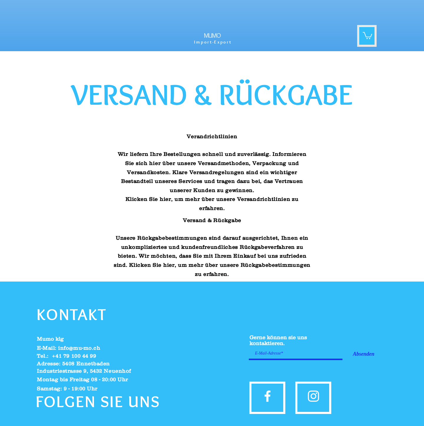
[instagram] (313, 396)
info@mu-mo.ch (79, 348)
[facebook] (267, 396)
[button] (367, 35)
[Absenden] (364, 354)
